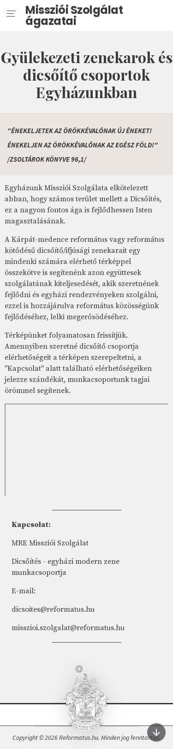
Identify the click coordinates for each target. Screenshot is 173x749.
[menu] (11, 13)
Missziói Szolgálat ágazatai (74, 16)
